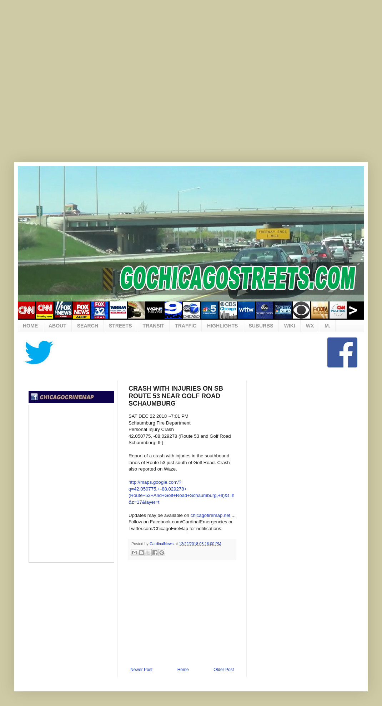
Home (183, 669)
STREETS (120, 326)
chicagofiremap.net (210, 515)
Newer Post (141, 669)
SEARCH (87, 326)
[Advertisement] (75, 86)
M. (327, 326)
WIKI (289, 326)
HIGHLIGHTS (222, 326)
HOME (30, 326)
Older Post (223, 669)
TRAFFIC (185, 326)
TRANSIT (153, 326)
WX (310, 326)
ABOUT (57, 326)
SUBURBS (260, 326)
